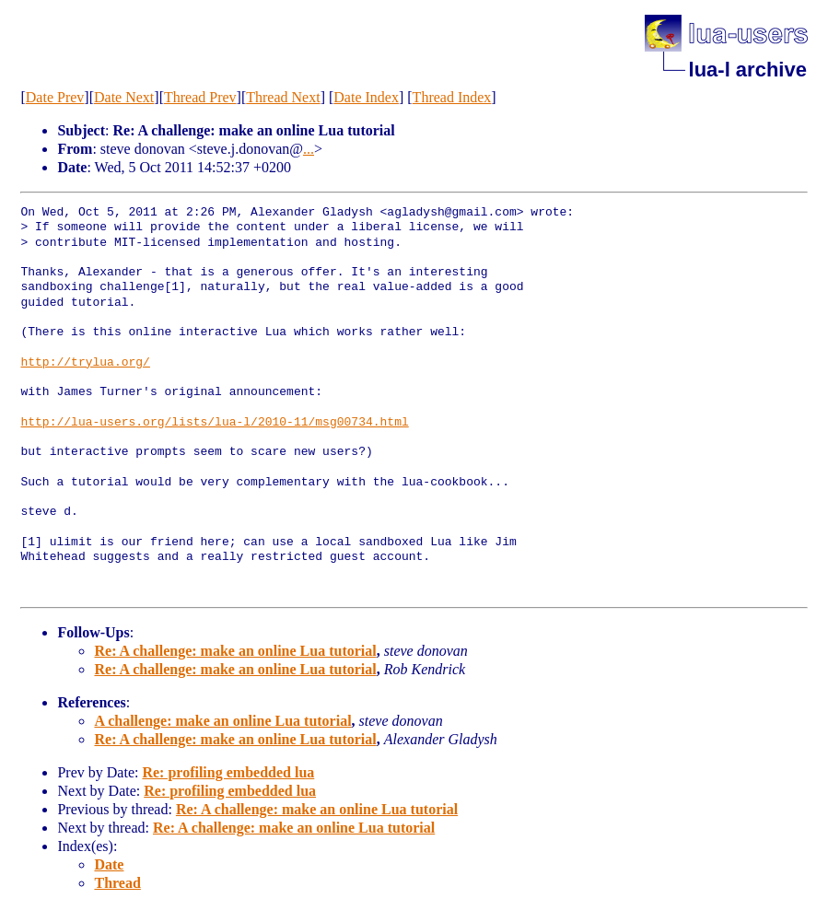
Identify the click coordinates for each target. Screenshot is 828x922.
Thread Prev (200, 97)
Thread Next (283, 97)
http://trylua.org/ (84, 363)
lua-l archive (748, 69)
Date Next (124, 97)
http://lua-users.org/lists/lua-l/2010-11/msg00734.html (214, 422)
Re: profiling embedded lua (228, 772)
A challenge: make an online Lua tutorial (222, 721)
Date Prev (55, 97)
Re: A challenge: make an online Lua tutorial (235, 651)
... (308, 149)
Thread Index (452, 97)
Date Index (366, 97)
